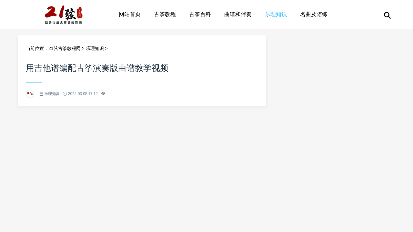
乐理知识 (276, 14)
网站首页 (130, 14)
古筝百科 (200, 14)
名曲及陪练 (313, 14)
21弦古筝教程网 (64, 48)
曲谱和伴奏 (238, 14)
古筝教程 (165, 14)
